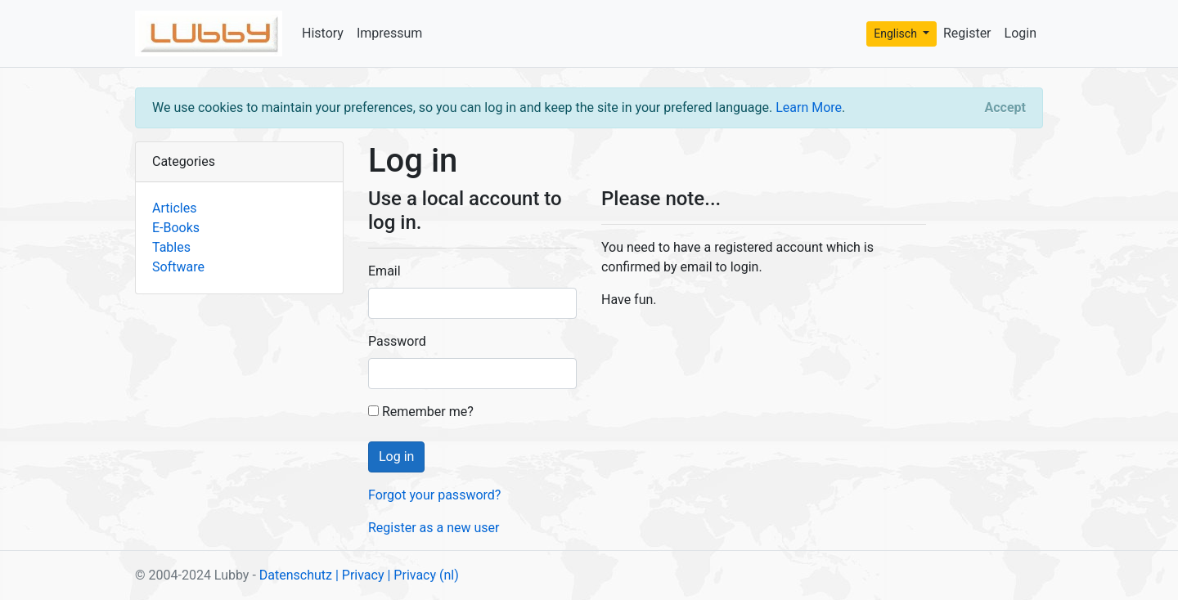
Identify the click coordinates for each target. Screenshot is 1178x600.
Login (1020, 33)
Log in (396, 456)
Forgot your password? (434, 495)
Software (178, 267)
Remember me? (421, 411)
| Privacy (359, 575)
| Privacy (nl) (422, 575)
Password (397, 341)
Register (967, 33)
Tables (171, 247)
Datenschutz (295, 575)
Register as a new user (433, 527)
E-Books (176, 227)
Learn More (809, 107)
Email (384, 271)
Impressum (390, 33)
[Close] (1005, 108)
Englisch (896, 33)
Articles (174, 208)
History (323, 33)
